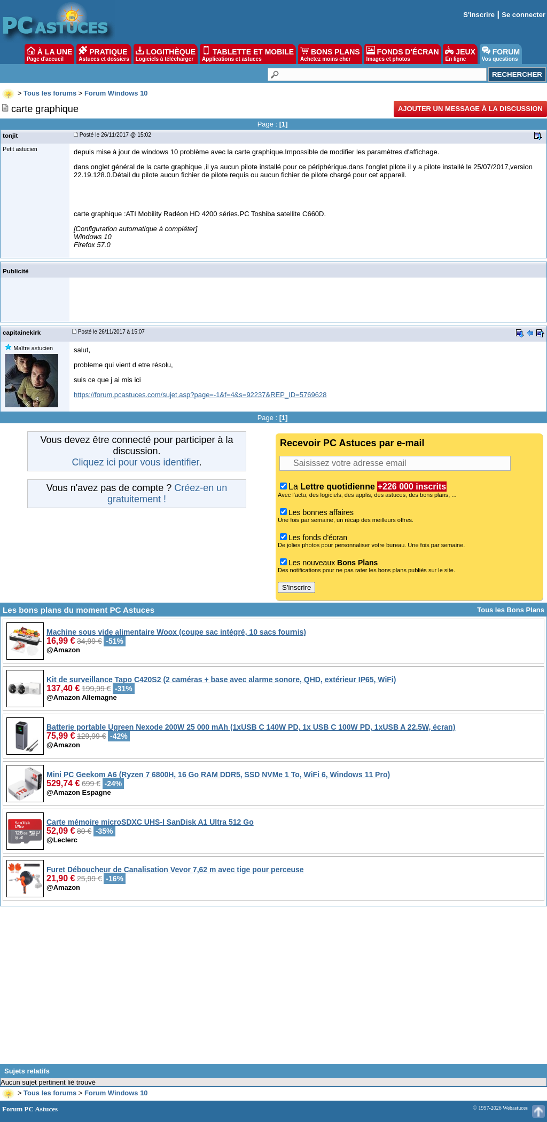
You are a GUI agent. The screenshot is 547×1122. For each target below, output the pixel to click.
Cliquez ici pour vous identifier (135, 462)
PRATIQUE (104, 54)
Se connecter (523, 15)
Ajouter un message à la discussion (470, 109)
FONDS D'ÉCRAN (402, 54)
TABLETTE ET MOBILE (248, 54)
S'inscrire (479, 15)
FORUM (501, 54)
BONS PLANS (330, 54)
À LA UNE (49, 54)
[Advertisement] (273, 989)
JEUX (460, 54)
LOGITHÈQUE (166, 54)
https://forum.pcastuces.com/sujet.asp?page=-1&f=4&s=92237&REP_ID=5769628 (200, 395)
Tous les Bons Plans (510, 610)
